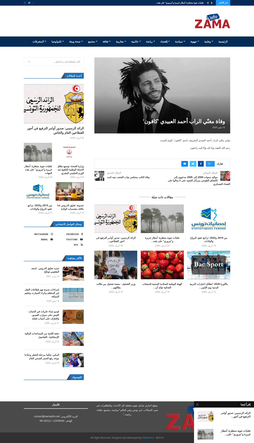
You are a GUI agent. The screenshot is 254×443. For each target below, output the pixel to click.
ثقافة (105, 41)
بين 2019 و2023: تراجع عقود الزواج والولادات (208, 239)
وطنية (207, 41)
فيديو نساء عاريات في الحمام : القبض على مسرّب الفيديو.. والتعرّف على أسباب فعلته (43, 315)
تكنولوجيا (57, 41)
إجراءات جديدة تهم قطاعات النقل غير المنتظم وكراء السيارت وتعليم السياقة (42, 293)
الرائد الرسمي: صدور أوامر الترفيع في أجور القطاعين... (116, 239)
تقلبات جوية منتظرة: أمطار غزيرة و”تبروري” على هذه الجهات (38, 169)
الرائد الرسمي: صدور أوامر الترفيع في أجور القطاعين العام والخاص (55, 130)
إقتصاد (163, 41)
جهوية (193, 41)
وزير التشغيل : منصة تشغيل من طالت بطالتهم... (115, 285)
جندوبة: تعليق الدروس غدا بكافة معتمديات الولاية (70, 207)
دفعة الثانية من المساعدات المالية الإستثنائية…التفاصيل (42, 335)
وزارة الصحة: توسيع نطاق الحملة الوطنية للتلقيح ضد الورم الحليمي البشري (71, 169)
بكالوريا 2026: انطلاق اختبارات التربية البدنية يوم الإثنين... (209, 285)
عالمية (134, 41)
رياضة (149, 41)
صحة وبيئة (74, 41)
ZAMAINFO (148, 437)
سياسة (179, 41)
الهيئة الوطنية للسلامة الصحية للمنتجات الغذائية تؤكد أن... (162, 285)
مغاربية (120, 41)
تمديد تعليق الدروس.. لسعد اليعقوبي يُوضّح (45, 270)
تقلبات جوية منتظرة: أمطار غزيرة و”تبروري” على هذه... (179, 2)
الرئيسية (223, 41)
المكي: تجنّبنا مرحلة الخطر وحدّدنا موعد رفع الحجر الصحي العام (42, 356)
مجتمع (91, 41)
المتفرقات (38, 41)
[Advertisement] (92, 21)
